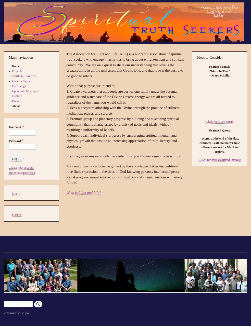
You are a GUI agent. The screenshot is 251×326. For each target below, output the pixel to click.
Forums (17, 214)
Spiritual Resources (24, 76)
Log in (16, 193)
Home (16, 66)
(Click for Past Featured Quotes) (220, 160)
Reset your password (22, 172)
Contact (17, 96)
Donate (16, 101)
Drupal (25, 313)
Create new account (21, 167)
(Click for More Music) (219, 121)
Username (15, 127)
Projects (17, 71)
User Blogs (19, 86)
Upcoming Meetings (25, 91)
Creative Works (21, 81)
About (16, 106)
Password (15, 141)
